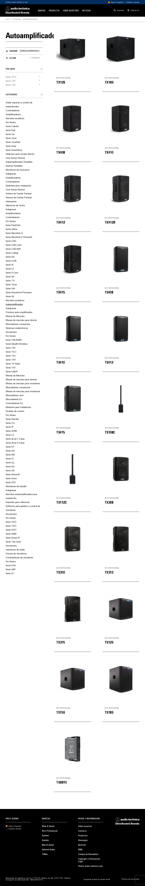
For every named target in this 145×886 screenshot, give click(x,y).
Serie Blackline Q (14, 233)
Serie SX (10, 277)
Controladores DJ (14, 403)
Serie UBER (11, 372)
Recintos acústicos (15, 118)
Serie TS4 (10, 81)
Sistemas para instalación (18, 186)
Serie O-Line (12, 273)
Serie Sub (10, 130)
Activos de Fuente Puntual (18, 194)
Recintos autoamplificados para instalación (21, 496)
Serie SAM (11, 534)
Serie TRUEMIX (14, 340)
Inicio (8, 19)
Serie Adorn (11, 229)
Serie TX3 (11, 85)
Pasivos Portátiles (14, 166)
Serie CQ (10, 423)
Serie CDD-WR (13, 249)
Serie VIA (10, 289)
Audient (45, 836)
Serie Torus (11, 285)
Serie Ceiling (12, 253)
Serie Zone (11, 138)
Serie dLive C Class (15, 439)
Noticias (86, 11)
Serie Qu (10, 463)
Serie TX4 (11, 360)
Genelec (45, 840)
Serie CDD (11, 241)
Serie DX (10, 257)
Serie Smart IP (13, 538)
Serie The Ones (13, 542)
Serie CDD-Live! (14, 245)
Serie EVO (11, 566)
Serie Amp (11, 146)
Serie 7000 (11, 526)
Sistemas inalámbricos (17, 328)
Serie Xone (11, 478)
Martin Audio (48, 845)
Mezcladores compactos (18, 324)
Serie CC (10, 435)
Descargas (83, 840)
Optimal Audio (48, 850)
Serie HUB (11, 261)
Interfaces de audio (15, 550)
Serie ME (10, 455)
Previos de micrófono (16, 554)
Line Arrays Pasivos (15, 158)
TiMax (45, 854)
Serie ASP (11, 569)
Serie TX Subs (13, 364)
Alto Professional (50, 831)
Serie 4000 (11, 522)
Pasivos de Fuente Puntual (19, 198)
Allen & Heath (48, 826)
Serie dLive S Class (15, 443)
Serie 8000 (11, 530)
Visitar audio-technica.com (17, 2)
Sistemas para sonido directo (20, 154)
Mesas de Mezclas (15, 316)
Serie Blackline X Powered (19, 237)
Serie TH (10, 281)
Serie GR (10, 451)
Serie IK (9, 265)
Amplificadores (13, 114)
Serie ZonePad (13, 142)
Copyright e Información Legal (89, 860)
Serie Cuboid (12, 126)
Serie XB (10, 471)
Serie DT (10, 447)
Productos (54, 11)
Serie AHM (11, 431)
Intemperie (11, 202)
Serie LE (10, 269)
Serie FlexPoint (13, 225)
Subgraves (11, 174)
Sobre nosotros (71, 11)
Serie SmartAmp (14, 150)
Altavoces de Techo (15, 205)
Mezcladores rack (15, 395)
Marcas (41, 11)
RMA (80, 850)
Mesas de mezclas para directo (21, 320)
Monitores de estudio (16, 486)
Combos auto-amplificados (19, 312)
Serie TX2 (11, 368)
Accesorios (11, 332)
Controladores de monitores (19, 558)
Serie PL (10, 459)
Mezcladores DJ (14, 399)
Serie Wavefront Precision (19, 293)
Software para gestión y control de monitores (23, 508)
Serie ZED (11, 482)
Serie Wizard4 (13, 475)
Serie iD (9, 573)
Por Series (11, 122)
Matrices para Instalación (18, 407)
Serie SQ (10, 467)
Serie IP (9, 427)
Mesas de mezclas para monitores (23, 384)
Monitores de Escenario (17, 170)
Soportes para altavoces (18, 502)
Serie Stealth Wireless (16, 344)
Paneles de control (15, 411)
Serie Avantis (12, 419)
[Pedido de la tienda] (29, 51)
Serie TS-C (11, 77)
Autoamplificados (14, 304)
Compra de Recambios (88, 854)
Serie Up (10, 134)
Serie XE (10, 296)
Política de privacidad (130, 879)
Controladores (13, 111)
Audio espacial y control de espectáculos (19, 105)
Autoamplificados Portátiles (19, 162)
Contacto (82, 831)
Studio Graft (105, 879)
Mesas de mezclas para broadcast (23, 391)
